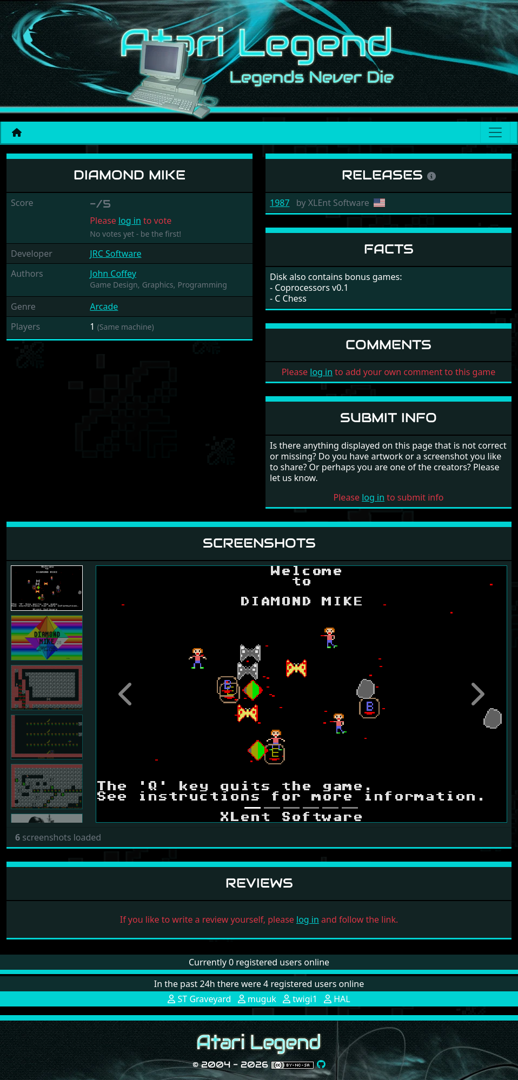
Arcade (104, 306)
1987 (280, 203)
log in (129, 220)
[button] (126, 694)
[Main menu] (495, 132)
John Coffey (113, 273)
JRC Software (115, 253)
